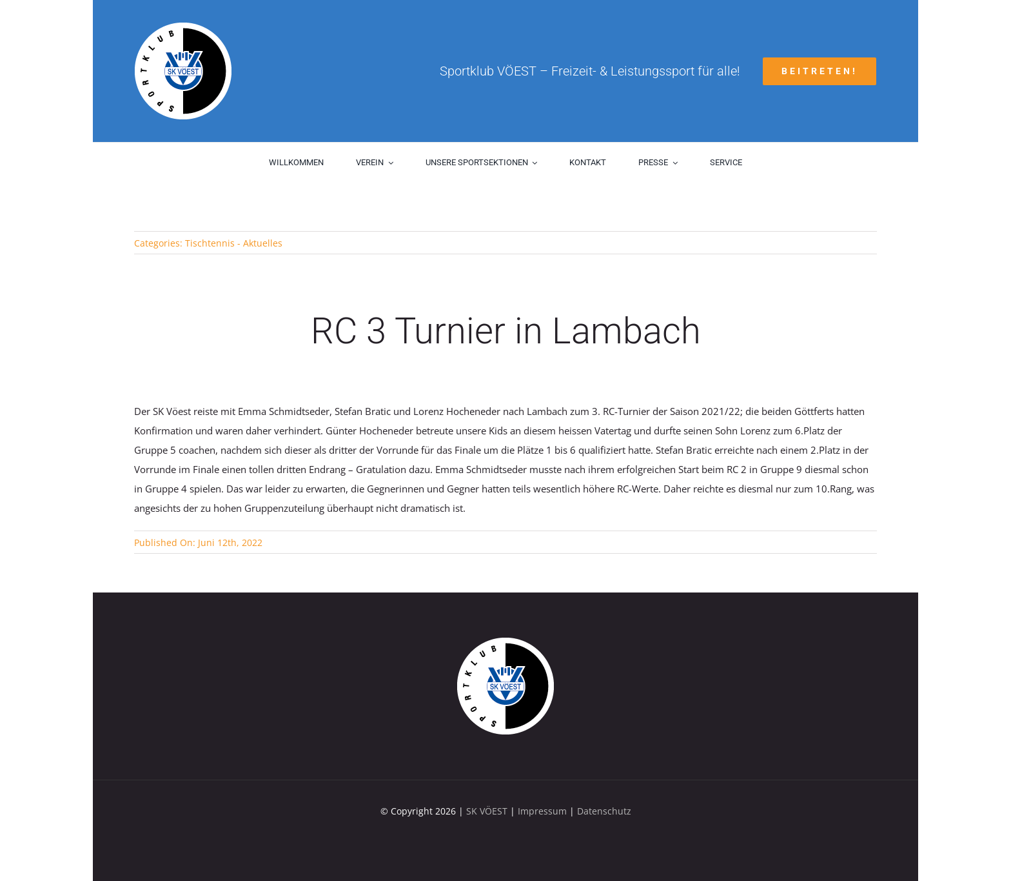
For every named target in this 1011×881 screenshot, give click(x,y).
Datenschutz (604, 811)
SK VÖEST (486, 811)
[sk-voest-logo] (505, 642)
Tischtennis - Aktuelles (233, 243)
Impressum (542, 811)
